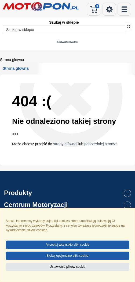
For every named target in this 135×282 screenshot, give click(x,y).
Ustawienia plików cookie (67, 267)
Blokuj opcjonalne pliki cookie (67, 256)
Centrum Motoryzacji (67, 205)
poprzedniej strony (99, 144)
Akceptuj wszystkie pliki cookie (67, 244)
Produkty (67, 193)
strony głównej (65, 144)
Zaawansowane (68, 41)
